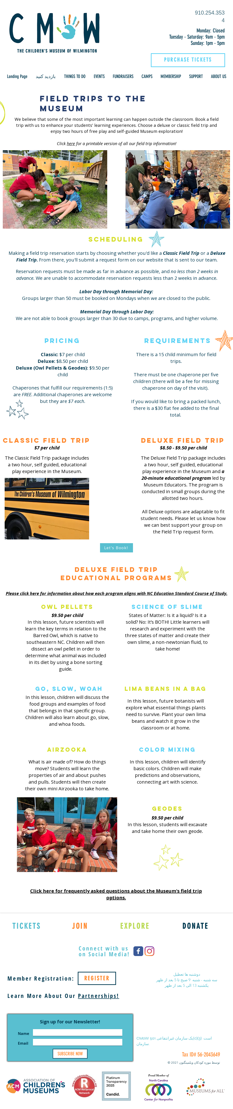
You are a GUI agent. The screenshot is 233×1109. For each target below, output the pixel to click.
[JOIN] (80, 926)
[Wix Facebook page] (138, 951)
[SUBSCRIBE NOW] (70, 1054)
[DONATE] (195, 926)
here (71, 143)
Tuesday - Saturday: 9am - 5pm (197, 37)
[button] (46, 76)
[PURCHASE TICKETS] (188, 59)
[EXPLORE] (135, 926)
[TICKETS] (26, 926)
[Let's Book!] (116, 547)
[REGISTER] (97, 978)
